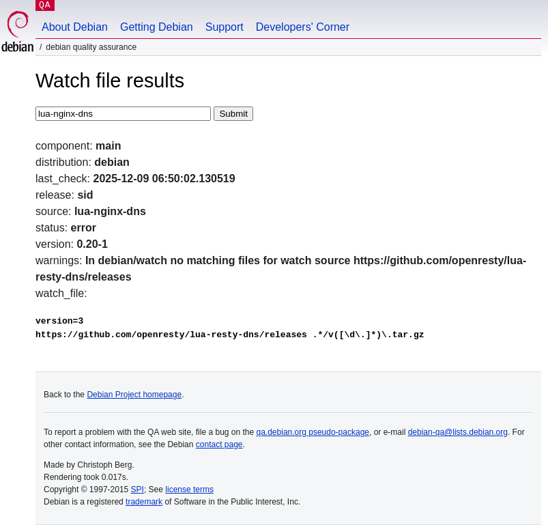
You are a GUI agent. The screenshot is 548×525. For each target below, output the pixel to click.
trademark (144, 502)
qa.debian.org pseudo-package (313, 432)
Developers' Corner (302, 27)
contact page (219, 444)
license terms (189, 489)
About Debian (75, 27)
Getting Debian (156, 27)
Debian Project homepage (134, 394)
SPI (137, 489)
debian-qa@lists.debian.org (458, 432)
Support (224, 27)
